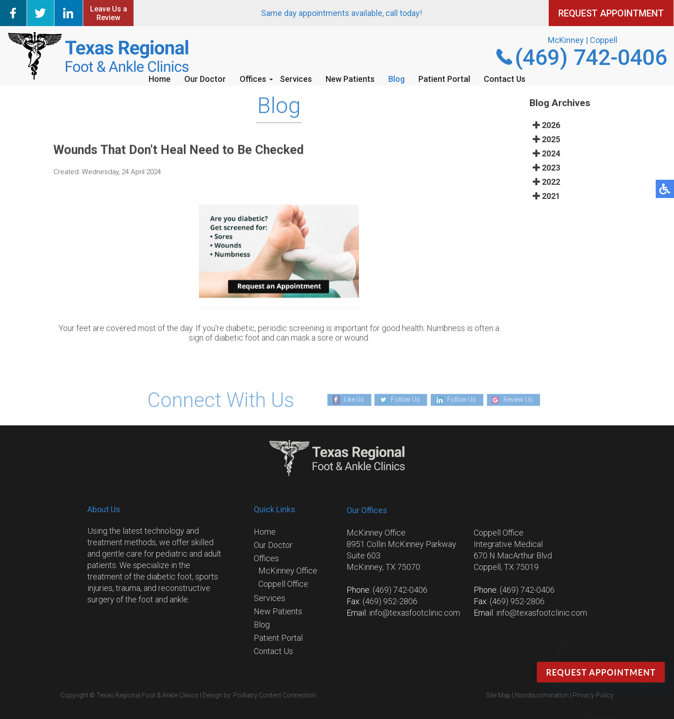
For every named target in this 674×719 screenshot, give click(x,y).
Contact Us (504, 79)
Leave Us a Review (108, 13)
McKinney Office (287, 570)
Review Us (518, 399)
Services (296, 79)
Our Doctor (205, 79)
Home (160, 79)
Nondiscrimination (542, 695)
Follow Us (405, 399)
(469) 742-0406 (591, 57)
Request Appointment (601, 672)
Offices (253, 79)
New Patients (350, 79)
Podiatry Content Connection (274, 695)
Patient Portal (444, 79)
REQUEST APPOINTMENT (611, 13)
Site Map (498, 695)
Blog (396, 79)
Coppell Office (283, 584)
